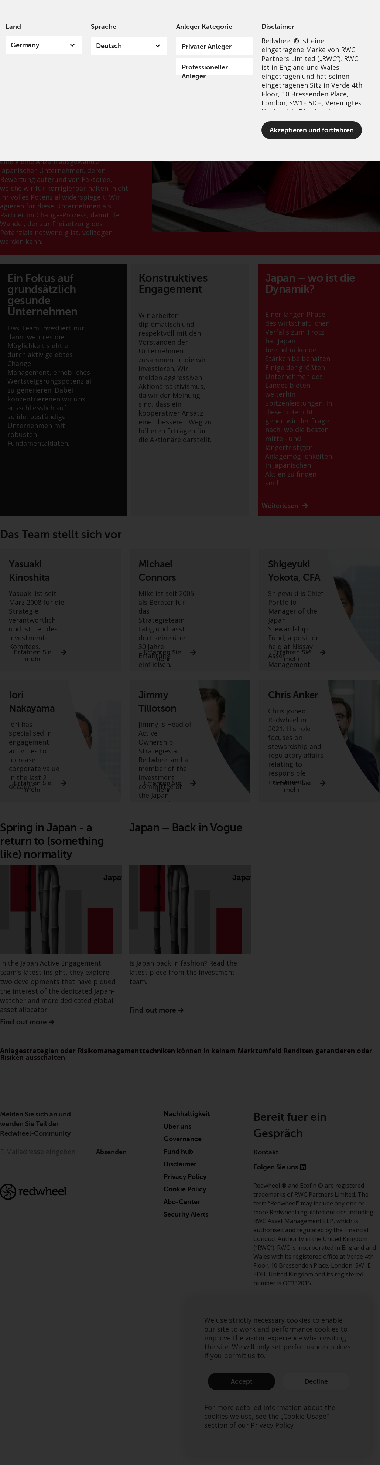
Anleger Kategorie (204, 26)
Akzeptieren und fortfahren (312, 130)
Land (13, 26)
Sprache (103, 26)
